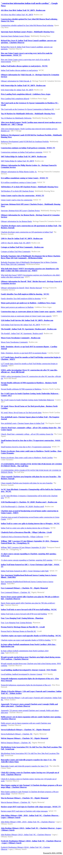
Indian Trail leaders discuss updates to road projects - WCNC (24, 66)
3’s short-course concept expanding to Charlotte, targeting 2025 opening (26, 560)
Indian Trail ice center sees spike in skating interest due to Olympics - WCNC (30, 523)
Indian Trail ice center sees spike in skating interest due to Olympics (25, 528)
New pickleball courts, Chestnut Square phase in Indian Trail (22, 423)
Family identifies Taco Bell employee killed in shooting (21, 298)
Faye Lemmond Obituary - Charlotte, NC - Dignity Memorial (24, 588)
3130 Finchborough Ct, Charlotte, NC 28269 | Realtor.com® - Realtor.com (29, 502)
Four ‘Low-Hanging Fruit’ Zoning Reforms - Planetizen (22, 618)
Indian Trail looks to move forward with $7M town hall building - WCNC (29, 609)
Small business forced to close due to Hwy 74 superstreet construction (26, 447)
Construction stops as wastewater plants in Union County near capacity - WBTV (31, 312)
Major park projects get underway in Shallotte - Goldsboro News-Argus (28, 303)
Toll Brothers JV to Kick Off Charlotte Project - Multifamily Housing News (29, 187)
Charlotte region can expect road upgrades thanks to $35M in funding (26, 640)
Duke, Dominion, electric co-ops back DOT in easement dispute (24, 353)
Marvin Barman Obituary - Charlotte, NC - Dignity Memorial (24, 798)
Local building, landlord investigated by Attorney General (21, 674)
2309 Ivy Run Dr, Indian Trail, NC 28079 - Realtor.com (22, 238)
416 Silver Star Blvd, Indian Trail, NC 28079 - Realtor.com (23, 10)
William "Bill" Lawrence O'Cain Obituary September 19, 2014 (23, 547)
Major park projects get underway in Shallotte (17, 307)
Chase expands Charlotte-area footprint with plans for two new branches (27, 483)
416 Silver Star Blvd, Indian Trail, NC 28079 (17, 15)
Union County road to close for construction (16, 200)
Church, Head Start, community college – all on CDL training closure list (27, 434)
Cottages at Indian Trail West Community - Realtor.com (22, 247)
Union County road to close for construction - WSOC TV (22, 196)
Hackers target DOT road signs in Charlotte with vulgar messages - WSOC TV (31, 807)
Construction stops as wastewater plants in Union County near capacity (26, 316)
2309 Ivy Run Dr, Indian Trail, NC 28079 (16, 243)
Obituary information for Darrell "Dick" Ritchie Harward (21, 288)
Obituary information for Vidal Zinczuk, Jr (16, 81)
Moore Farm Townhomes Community (14, 342)
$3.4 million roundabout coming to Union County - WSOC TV (24, 178)
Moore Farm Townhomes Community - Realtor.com (20, 338)
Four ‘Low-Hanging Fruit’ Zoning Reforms (16, 623)
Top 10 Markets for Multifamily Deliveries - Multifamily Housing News (28, 114)
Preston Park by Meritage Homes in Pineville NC (18, 631)
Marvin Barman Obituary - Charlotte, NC (16, 802)
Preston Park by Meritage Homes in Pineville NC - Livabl (23, 627)
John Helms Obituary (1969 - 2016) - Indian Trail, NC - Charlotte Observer (28, 822)
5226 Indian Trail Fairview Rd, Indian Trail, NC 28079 (20, 325)
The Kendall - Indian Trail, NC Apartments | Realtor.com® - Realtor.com (29, 329)
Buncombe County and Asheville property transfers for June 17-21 (25, 766)
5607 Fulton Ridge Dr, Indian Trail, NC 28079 (17, 161)
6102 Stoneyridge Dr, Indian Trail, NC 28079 (17, 90)
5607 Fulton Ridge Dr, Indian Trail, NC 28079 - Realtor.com (23, 156)
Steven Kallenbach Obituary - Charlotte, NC (17, 734)
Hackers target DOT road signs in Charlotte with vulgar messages (24, 811)
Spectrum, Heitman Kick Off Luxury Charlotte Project (20, 211)
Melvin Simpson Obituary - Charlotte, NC (16, 743)
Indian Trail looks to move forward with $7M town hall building (24, 614)
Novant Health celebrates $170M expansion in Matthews (21, 389)
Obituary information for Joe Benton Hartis (16, 221)
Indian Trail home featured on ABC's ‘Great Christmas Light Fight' (25, 571)
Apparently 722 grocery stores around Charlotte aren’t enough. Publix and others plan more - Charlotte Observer (29, 705)
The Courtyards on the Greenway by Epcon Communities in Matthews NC (27, 109)
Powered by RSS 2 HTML (52, 853)
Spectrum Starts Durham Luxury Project (15, 36)
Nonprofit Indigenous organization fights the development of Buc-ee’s (26, 685)
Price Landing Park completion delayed (15, 99)
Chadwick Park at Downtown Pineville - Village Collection (22, 537)
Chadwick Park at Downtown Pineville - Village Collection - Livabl (26, 532)
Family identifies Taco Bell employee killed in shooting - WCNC (25, 294)
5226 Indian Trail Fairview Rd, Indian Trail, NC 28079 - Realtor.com (27, 320)
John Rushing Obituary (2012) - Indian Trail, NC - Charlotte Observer (26, 835)
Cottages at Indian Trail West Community (16, 251)
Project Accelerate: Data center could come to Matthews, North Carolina (27, 458)
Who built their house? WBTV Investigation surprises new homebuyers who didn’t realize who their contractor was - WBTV (30, 270)
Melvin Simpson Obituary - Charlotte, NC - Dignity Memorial (24, 738)
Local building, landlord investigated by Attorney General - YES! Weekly (29, 670)
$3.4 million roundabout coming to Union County (18, 182)
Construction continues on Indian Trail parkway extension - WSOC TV (28, 148)
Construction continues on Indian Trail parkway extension (21, 152)
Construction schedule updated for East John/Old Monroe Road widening (27, 25)
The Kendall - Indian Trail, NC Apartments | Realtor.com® (22, 333)
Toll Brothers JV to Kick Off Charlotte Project (17, 191)
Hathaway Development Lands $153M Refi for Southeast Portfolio (25, 141)
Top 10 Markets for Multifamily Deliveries (16, 118)
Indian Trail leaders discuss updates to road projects (19, 70)
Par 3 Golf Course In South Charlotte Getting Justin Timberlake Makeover (27, 400)
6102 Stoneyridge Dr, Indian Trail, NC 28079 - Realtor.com (23, 85)
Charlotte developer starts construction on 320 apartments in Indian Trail (27, 232)
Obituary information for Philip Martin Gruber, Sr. (19, 172)
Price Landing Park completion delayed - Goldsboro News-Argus (25, 94)
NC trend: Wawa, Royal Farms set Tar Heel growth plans (21, 412)
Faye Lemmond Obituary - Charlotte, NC (15, 592)
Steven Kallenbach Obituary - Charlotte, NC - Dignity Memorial (25, 730)
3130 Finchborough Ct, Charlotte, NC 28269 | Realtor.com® (22, 506)
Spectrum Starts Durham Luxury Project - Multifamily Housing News (27, 32)
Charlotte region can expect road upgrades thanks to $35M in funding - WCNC (31, 636)
